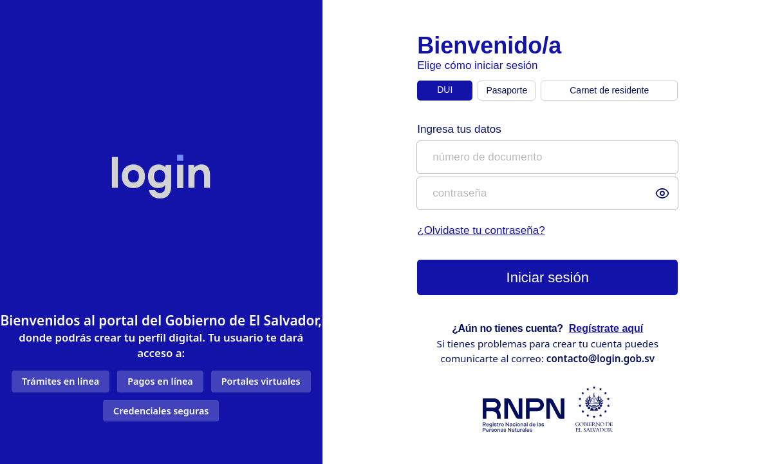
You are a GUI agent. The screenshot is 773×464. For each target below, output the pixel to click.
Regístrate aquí (606, 328)
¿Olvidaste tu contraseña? (481, 230)
